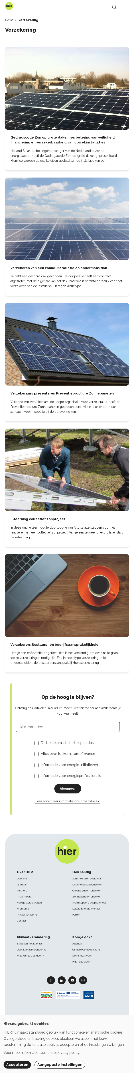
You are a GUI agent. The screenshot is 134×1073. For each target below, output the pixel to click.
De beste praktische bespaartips (67, 743)
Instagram (83, 980)
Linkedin (62, 980)
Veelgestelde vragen (29, 902)
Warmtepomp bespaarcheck (89, 902)
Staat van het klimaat (29, 943)
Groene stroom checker (86, 890)
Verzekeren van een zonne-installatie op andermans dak (58, 268)
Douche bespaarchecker (87, 884)
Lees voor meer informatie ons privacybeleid (67, 801)
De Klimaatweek (82, 955)
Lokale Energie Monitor (86, 908)
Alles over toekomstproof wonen (68, 754)
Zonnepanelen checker (86, 896)
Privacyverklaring (27, 914)
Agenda (77, 943)
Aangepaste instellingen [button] (59, 1065)
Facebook (51, 980)
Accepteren (17, 1065)
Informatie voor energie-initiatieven (69, 765)
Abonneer (68, 788)
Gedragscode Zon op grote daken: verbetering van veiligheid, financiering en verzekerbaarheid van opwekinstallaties (63, 140)
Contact (21, 920)
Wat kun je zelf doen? (30, 955)
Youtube (72, 980)
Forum (76, 914)
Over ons (22, 878)
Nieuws (21, 884)
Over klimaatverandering (32, 949)
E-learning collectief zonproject (37, 519)
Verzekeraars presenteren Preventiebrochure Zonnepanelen (62, 393)
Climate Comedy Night (86, 949)
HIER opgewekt (81, 961)
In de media (24, 896)
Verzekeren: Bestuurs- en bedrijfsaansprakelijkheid (54, 645)
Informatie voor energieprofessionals (71, 776)
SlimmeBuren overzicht (86, 878)
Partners (22, 890)
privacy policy (68, 1053)
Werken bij (23, 908)
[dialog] (67, 1044)
